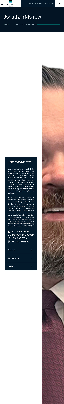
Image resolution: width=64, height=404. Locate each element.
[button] (21, 250)
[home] (10, 3)
